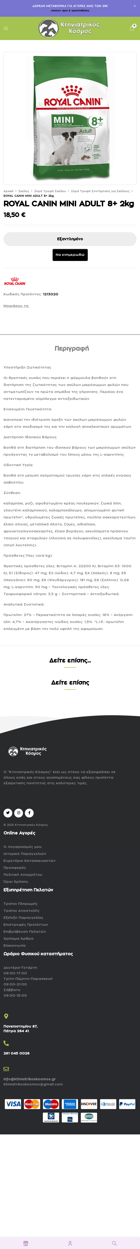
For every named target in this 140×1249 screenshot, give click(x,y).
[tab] (72, 349)
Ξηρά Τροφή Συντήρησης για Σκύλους (100, 191)
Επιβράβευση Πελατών (24, 931)
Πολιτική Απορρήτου (22, 875)
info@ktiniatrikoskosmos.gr (29, 1079)
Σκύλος (23, 191)
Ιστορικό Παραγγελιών (24, 854)
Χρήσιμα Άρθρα (18, 938)
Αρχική (8, 191)
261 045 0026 (16, 1053)
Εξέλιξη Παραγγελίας (23, 917)
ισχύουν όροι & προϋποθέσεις (70, 10)
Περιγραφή (72, 349)
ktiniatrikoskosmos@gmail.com (33, 1084)
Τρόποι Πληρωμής (20, 904)
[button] (132, 28)
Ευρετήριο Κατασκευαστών (29, 861)
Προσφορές (14, 868)
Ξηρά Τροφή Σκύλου (50, 191)
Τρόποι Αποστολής (21, 911)
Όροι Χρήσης (15, 881)
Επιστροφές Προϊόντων (25, 924)
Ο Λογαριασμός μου (22, 847)
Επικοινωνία (14, 945)
